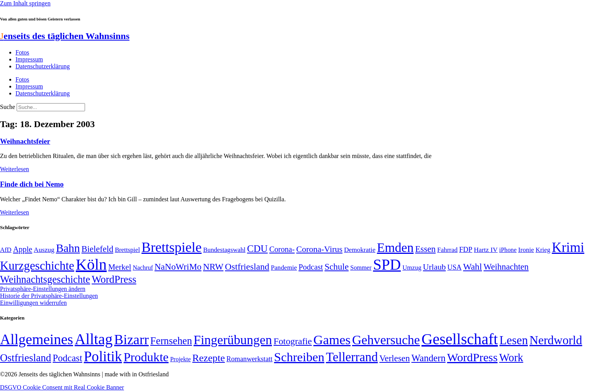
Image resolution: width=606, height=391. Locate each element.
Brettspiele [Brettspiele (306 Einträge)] (171, 247)
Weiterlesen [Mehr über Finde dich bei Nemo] (14, 212)
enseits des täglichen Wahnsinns (64, 36)
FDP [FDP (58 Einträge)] (465, 249)
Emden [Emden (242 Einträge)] (395, 247)
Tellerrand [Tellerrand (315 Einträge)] (352, 357)
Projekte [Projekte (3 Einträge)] (180, 359)
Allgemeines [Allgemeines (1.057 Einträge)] (36, 339)
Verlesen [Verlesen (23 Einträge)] (395, 358)
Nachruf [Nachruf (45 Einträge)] (143, 267)
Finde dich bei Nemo (32, 184)
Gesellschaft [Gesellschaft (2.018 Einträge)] (460, 339)
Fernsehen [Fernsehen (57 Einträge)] (171, 341)
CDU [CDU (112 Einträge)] (257, 248)
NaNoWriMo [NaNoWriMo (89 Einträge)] (178, 267)
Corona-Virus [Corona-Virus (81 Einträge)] (319, 249)
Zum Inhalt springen (25, 3)
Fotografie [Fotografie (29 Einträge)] (293, 341)
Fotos (22, 52)
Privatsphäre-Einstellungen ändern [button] (42, 289)
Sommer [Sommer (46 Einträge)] (360, 267)
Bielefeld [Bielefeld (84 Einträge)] (97, 249)
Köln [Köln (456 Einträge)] (91, 264)
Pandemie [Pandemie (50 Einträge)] (284, 267)
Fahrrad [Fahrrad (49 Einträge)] (447, 249)
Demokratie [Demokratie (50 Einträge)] (359, 249)
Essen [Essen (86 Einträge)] (425, 249)
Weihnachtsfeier (25, 141)
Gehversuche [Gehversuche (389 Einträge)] (386, 340)
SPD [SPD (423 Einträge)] (387, 264)
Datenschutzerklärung (42, 66)
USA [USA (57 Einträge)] (454, 267)
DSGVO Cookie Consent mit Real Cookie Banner (62, 387)
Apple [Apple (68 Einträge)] (22, 249)
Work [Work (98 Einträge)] (511, 358)
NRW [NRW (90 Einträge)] (213, 267)
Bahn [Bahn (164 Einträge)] (68, 248)
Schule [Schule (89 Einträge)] (337, 267)
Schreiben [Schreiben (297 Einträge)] (299, 357)
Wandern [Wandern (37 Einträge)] (428, 358)
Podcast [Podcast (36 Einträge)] (67, 358)
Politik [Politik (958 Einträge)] (103, 356)
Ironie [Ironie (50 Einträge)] (526, 249)
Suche (7, 107)
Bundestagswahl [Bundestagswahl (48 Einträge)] (224, 249)
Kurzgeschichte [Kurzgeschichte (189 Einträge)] (37, 265)
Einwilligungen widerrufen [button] (33, 302)
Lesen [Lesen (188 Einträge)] (513, 340)
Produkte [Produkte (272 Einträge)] (146, 357)
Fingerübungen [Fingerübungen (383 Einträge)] (233, 340)
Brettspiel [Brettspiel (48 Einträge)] (127, 249)
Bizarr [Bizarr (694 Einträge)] (131, 339)
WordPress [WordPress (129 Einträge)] (114, 279)
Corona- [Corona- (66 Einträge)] (282, 249)
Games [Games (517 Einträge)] (332, 339)
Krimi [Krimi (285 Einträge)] (568, 247)
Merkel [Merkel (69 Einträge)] (119, 267)
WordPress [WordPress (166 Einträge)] (472, 357)
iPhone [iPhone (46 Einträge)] (508, 249)
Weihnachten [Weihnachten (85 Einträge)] (506, 267)
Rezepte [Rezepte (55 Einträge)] (208, 358)
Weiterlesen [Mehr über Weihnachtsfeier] (14, 169)
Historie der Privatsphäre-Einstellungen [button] (49, 295)
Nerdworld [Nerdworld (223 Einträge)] (555, 340)
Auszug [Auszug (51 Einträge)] (44, 249)
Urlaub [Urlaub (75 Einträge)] (434, 267)
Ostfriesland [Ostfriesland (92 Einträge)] (247, 267)
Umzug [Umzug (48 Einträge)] (411, 267)
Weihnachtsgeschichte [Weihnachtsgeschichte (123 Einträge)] (45, 279)
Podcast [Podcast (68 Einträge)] (310, 267)
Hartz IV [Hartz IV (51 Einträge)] (485, 249)
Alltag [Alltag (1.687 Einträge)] (93, 339)
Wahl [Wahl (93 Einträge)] (472, 267)
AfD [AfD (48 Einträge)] (6, 249)
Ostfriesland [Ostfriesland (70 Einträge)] (25, 358)
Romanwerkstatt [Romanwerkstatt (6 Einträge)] (249, 359)
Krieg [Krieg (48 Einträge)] (543, 249)
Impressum (29, 59)
